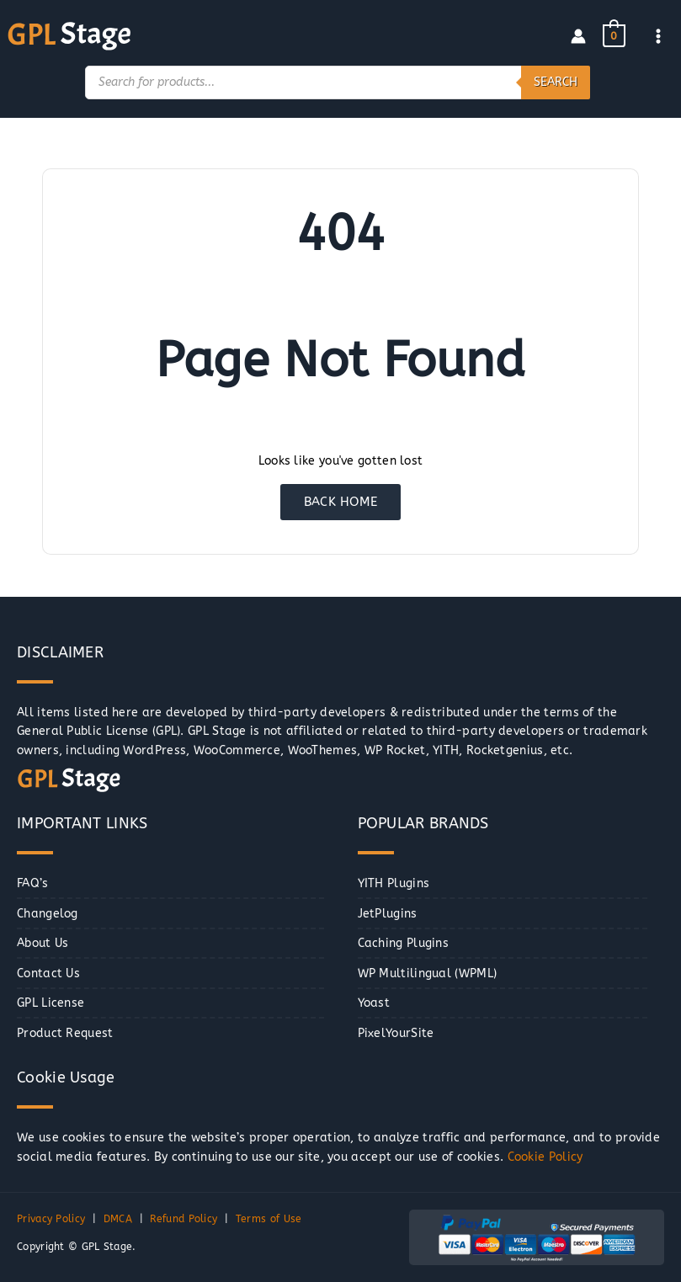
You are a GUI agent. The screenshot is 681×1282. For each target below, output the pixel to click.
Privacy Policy (51, 1220)
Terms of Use (269, 1220)
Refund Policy (183, 1220)
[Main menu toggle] (658, 35)
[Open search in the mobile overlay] (337, 82)
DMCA (118, 1220)
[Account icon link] (578, 36)
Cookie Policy (545, 1157)
